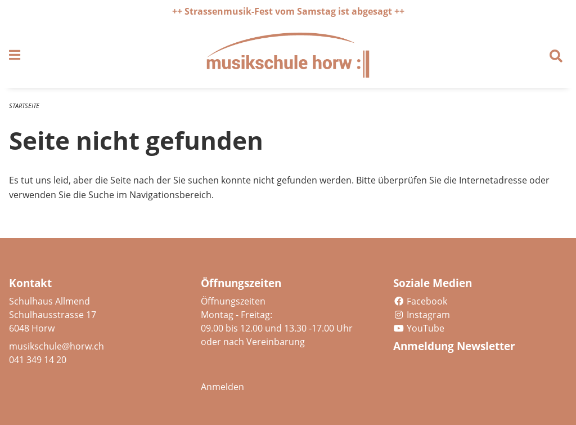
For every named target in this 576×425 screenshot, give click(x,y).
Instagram (421, 314)
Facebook (420, 301)
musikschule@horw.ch (56, 346)
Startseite (24, 105)
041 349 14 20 (37, 360)
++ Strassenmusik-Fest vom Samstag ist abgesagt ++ (288, 11)
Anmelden (222, 387)
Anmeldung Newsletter (454, 346)
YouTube (418, 328)
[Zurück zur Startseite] (288, 55)
